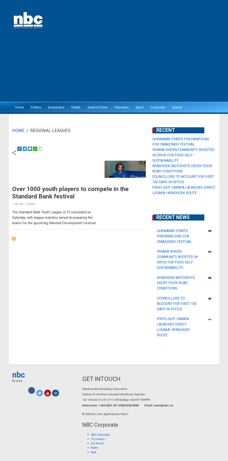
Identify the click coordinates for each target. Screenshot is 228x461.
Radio (94, 447)
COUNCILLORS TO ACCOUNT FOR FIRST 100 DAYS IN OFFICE (177, 303)
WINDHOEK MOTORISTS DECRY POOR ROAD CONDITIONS (176, 283)
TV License (98, 439)
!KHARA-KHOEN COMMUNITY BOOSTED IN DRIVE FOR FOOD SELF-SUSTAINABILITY (183, 155)
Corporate (158, 107)
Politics (36, 107)
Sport (140, 107)
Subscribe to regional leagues (14, 238)
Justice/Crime (97, 107)
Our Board (97, 443)
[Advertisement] (114, 68)
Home (19, 107)
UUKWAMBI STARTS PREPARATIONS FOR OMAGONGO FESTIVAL (174, 236)
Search (177, 107)
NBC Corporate (100, 434)
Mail (93, 452)
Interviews (121, 107)
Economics (56, 107)
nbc (18, 374)
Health (75, 107)
